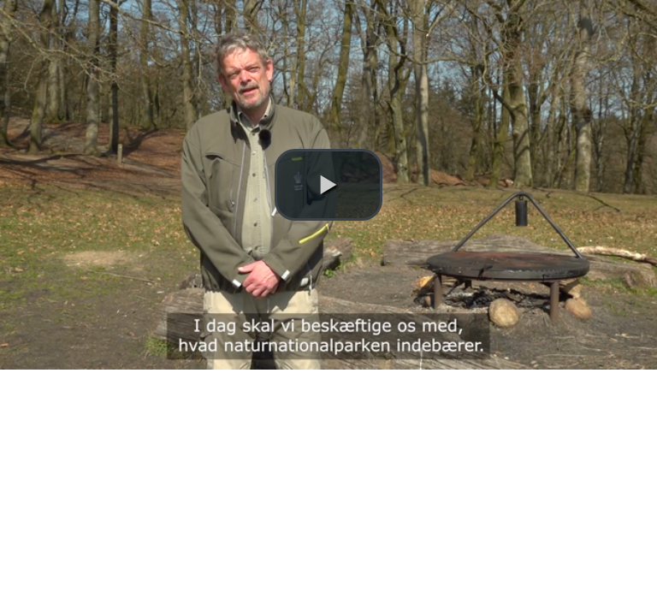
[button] (328, 185)
